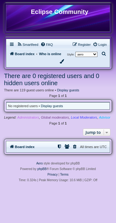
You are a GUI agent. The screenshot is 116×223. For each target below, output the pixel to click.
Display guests (68, 90)
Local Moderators (84, 117)
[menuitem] (27, 44)
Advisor (104, 117)
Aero (39, 163)
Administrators (28, 117)
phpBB (42, 169)
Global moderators (55, 117)
